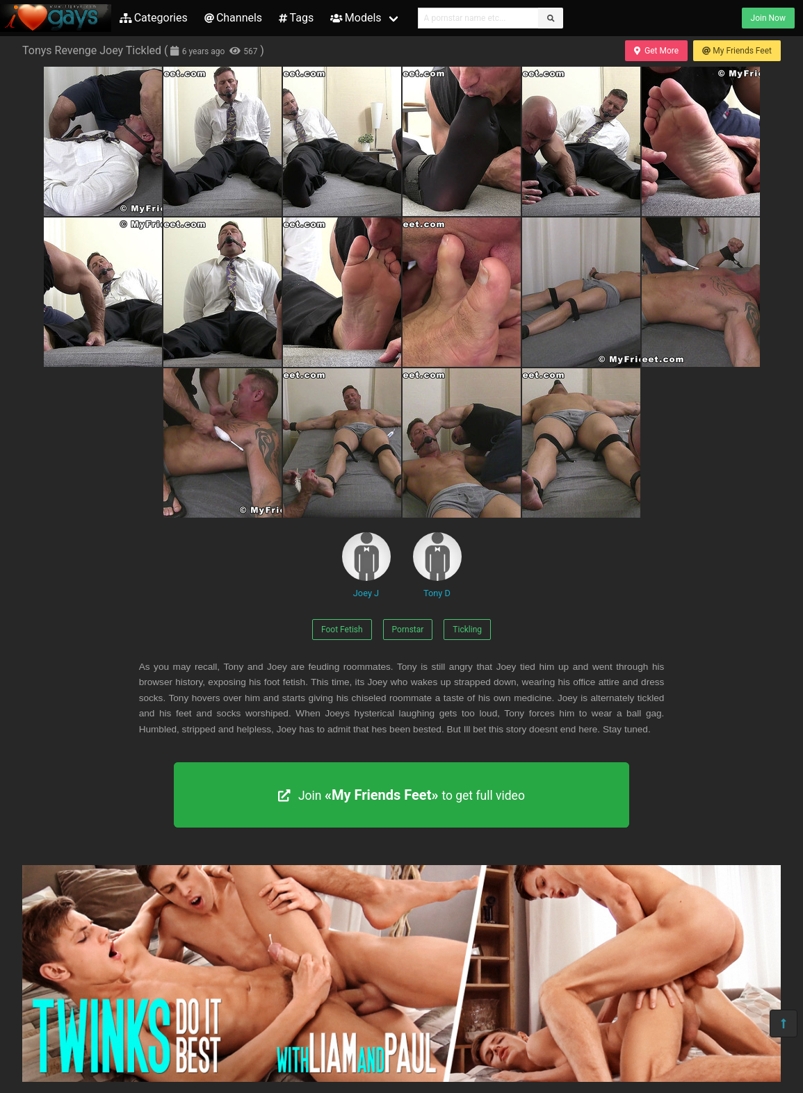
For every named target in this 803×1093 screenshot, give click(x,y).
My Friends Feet (737, 51)
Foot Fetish (342, 629)
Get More (656, 51)
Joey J (366, 565)
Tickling (467, 629)
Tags (296, 17)
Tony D (437, 565)
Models (355, 17)
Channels (233, 17)
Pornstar (408, 629)
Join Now (768, 18)
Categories (154, 17)
